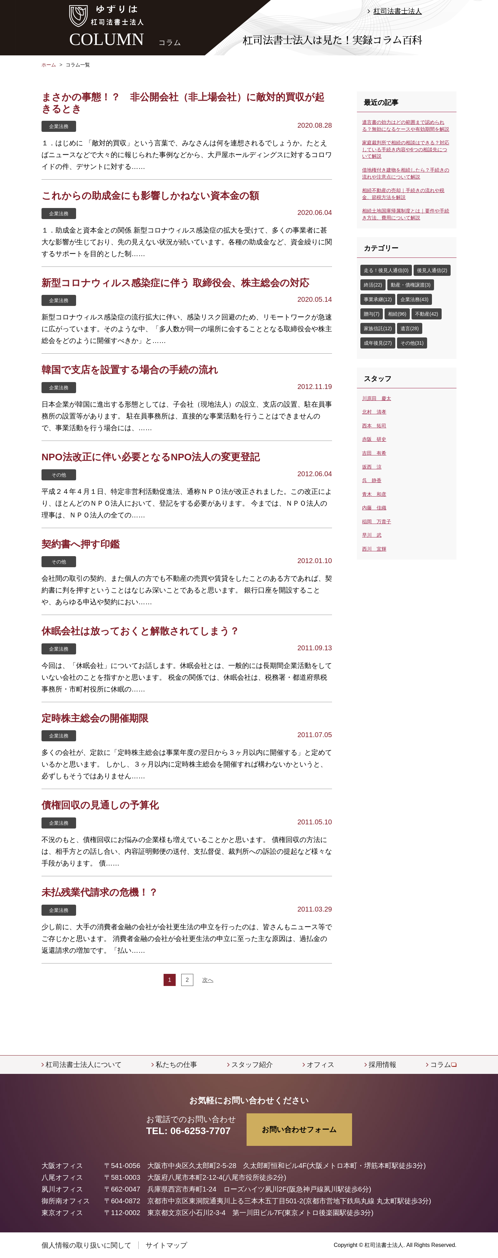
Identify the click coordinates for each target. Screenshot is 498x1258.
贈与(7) (371, 314)
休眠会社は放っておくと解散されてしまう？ (140, 631)
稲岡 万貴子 (376, 521)
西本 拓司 (374, 425)
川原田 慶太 (376, 398)
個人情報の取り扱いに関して (86, 1245)
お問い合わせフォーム (299, 1129)
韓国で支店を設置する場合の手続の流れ (130, 369)
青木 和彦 (374, 494)
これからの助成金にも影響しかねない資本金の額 (150, 195)
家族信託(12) (378, 328)
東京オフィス (62, 1212)
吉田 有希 (374, 453)
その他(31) (412, 343)
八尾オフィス (62, 1177)
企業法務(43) (414, 299)
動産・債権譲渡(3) (411, 285)
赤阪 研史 (374, 439)
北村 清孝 (374, 412)
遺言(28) (409, 328)
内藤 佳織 (374, 507)
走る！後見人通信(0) (386, 270)
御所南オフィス (66, 1201)
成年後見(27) (378, 343)
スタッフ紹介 (252, 1064)
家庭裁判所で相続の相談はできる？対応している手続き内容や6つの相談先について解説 (405, 149)
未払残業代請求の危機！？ (100, 892)
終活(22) (373, 285)
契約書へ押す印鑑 (81, 544)
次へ (207, 980)
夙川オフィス (62, 1189)
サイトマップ (166, 1245)
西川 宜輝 (374, 549)
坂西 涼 (371, 467)
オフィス (320, 1064)
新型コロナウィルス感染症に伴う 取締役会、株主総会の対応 (175, 283)
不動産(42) (426, 314)
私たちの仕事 (176, 1064)
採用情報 (382, 1064)
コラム (440, 1064)
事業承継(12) (378, 299)
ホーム (49, 64)
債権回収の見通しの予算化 (100, 805)
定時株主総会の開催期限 (95, 718)
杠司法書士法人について (84, 1064)
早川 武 (371, 535)
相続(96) (397, 314)
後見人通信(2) (432, 270)
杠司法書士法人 (398, 11)
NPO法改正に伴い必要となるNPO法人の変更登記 (151, 457)
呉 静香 (371, 480)
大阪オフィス (62, 1165)
